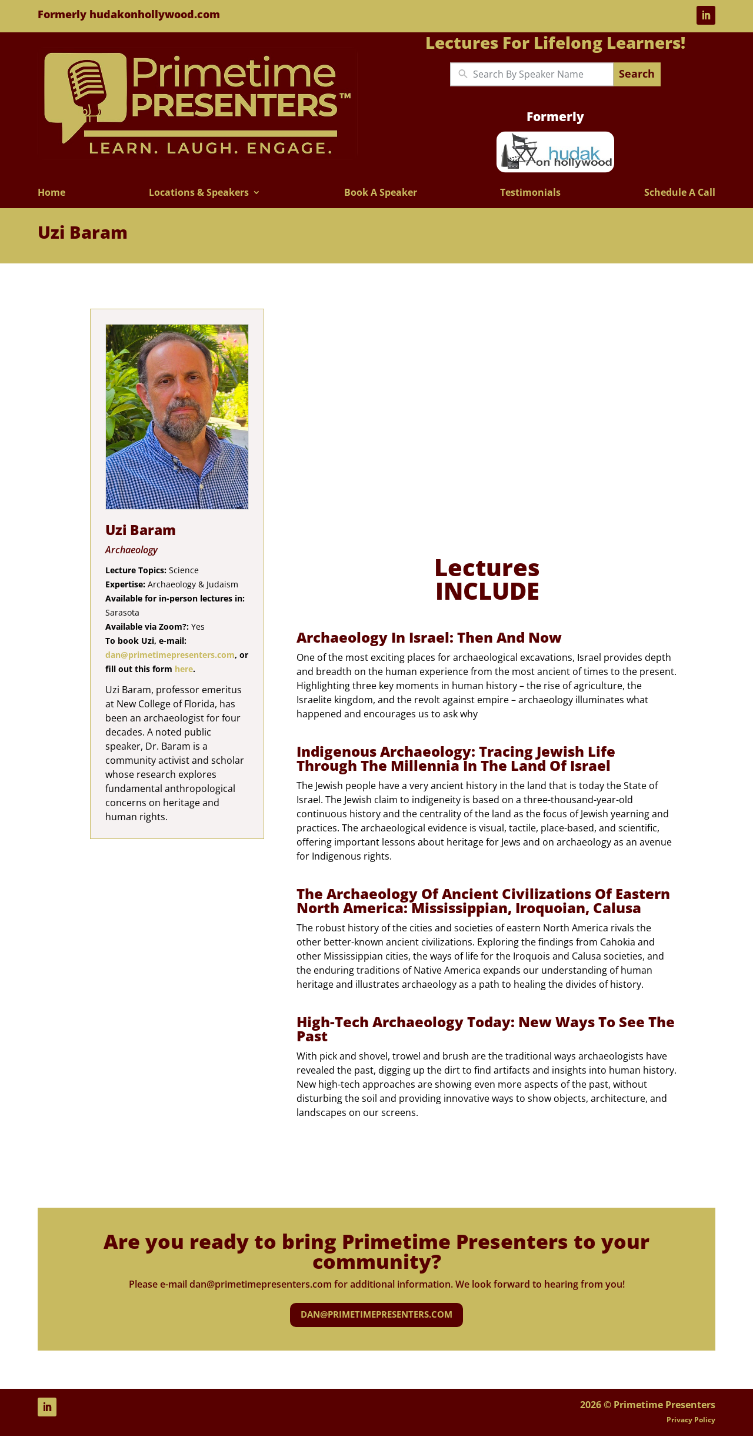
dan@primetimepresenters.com (170, 654)
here (184, 668)
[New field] (540, 74)
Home (51, 193)
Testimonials (530, 193)
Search (637, 74)
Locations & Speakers (199, 193)
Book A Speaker (380, 193)
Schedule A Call (679, 193)
